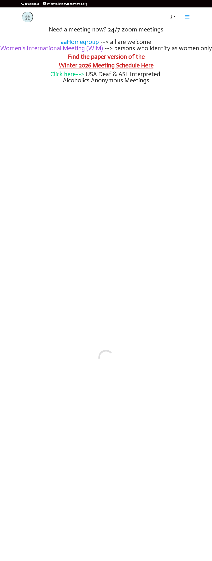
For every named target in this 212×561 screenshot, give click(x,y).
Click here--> (67, 74)
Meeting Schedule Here (123, 65)
